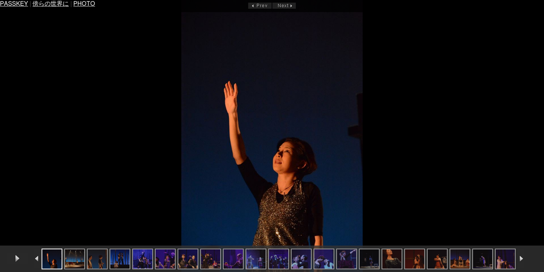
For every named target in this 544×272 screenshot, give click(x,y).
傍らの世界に (50, 4)
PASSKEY (14, 4)
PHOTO (84, 4)
